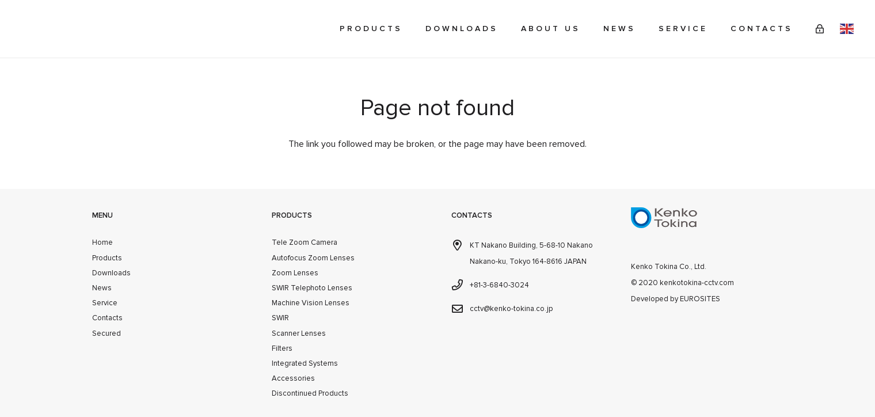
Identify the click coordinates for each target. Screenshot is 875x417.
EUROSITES (700, 299)
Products (107, 258)
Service (104, 303)
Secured (106, 333)
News (102, 288)
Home (102, 242)
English (847, 29)
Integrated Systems (305, 363)
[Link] (820, 29)
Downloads (111, 273)
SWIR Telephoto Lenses (312, 288)
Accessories (293, 378)
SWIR (280, 318)
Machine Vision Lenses (310, 303)
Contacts (107, 318)
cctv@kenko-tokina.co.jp (511, 308)
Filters (282, 348)
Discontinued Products (310, 393)
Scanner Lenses (299, 333)
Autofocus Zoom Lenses (313, 258)
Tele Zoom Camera (304, 242)
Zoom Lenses (295, 273)
